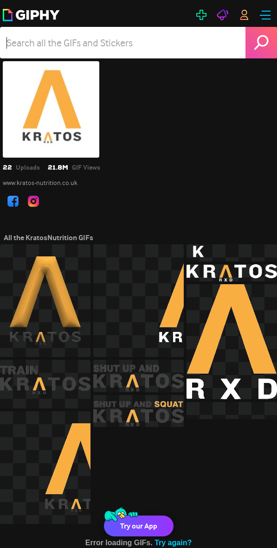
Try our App (138, 526)
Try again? (173, 543)
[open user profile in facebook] (13, 201)
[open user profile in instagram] (33, 201)
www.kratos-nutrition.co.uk (40, 182)
